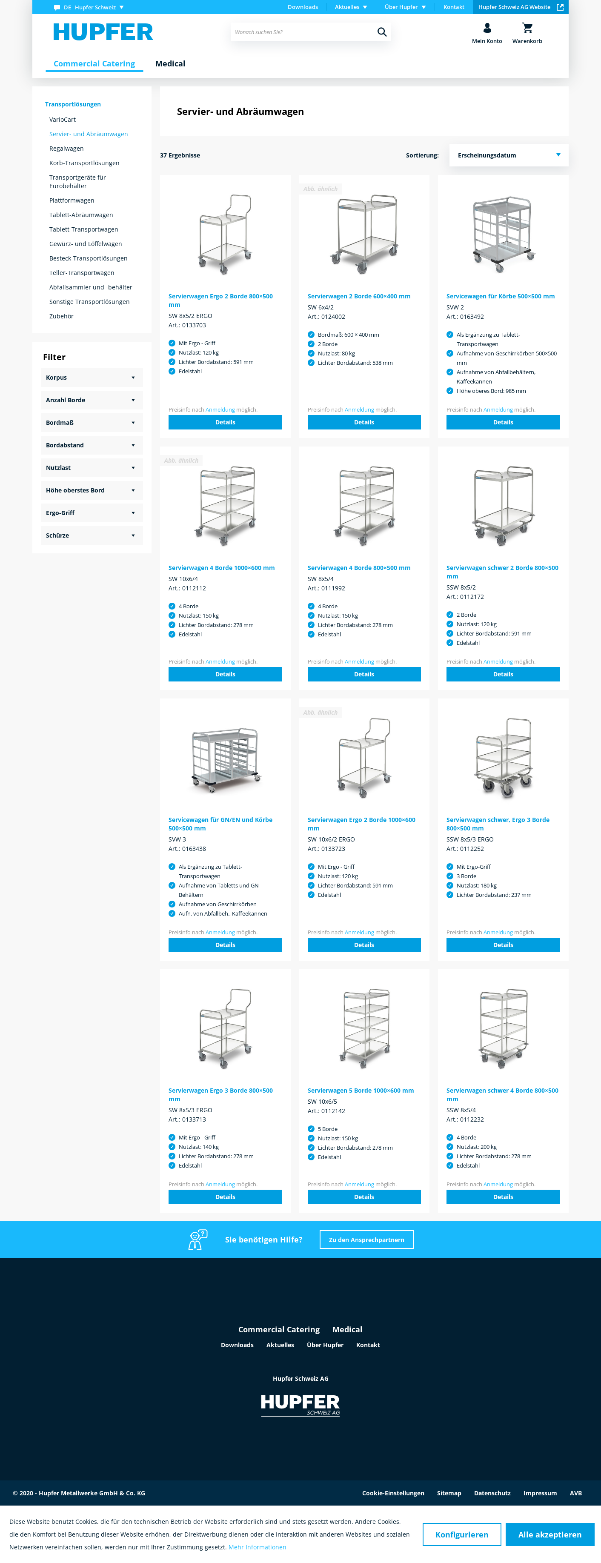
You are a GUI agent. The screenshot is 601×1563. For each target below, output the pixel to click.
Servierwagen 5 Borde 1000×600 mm (361, 1090)
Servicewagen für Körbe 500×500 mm (500, 296)
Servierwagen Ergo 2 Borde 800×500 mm (221, 300)
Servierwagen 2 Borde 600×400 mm (359, 296)
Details (225, 422)
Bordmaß (60, 422)
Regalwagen (66, 148)
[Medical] (170, 64)
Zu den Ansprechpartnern (366, 1240)
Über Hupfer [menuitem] (401, 7)
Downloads (303, 7)
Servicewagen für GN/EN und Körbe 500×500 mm (220, 824)
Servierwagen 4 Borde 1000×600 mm (222, 568)
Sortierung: (422, 155)
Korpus (56, 377)
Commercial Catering (279, 1329)
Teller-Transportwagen (81, 273)
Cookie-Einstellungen (393, 1493)
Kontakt (454, 7)
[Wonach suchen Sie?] (311, 32)
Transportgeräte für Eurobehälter (77, 181)
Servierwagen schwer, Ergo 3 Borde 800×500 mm (497, 824)
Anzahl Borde (65, 400)
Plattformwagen (71, 200)
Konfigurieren (462, 1534)
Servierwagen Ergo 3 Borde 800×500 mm (221, 1094)
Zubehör (61, 316)
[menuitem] (91, 7)
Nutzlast (58, 468)
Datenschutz (492, 1493)
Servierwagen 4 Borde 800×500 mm (359, 568)
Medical (347, 1329)
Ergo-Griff (60, 513)
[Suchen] (382, 32)
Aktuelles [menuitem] (347, 7)
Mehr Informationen (257, 1547)
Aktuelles (280, 1345)
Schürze (57, 535)
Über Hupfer (325, 1345)
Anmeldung (220, 409)
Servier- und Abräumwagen (88, 134)
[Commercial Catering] (94, 64)
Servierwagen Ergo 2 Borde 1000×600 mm (361, 824)
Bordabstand (65, 445)
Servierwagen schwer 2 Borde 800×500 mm (502, 572)
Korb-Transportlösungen (84, 163)
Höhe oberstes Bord (75, 490)
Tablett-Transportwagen (83, 229)
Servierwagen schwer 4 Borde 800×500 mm (502, 1094)
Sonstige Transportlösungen (89, 302)
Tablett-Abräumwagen (81, 215)
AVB (576, 1493)
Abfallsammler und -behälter (90, 287)
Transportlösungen (73, 104)
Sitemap (449, 1493)
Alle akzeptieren (550, 1534)
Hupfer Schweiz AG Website (521, 7)
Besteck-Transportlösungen (88, 258)
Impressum (540, 1493)
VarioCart (62, 119)
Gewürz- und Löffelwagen (85, 244)
